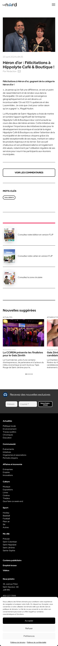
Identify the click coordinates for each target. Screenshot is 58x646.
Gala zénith (9, 197)
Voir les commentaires (29, 172)
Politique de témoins (17, 642)
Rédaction (12, 71)
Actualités (7, 317)
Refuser (29, 628)
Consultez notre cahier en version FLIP (35, 256)
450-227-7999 (9, 595)
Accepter (29, 620)
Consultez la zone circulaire (30, 277)
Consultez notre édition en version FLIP (35, 234)
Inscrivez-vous (45, 404)
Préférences (29, 636)
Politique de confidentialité (36, 642)
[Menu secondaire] (53, 4)
